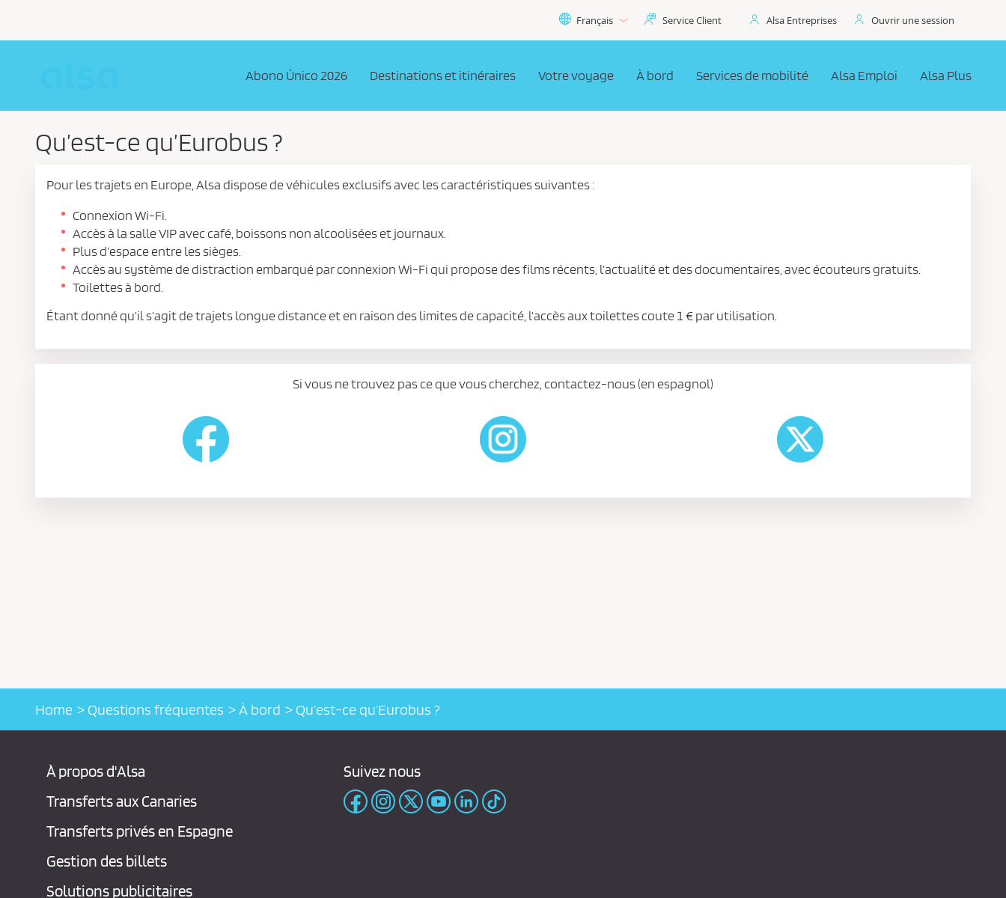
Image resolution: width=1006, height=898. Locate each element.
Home (54, 709)
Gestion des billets (106, 861)
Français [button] (593, 20)
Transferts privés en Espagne (139, 831)
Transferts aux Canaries (121, 801)
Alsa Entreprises (801, 20)
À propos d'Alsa (95, 771)
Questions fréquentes (156, 709)
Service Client (692, 20)
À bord (260, 709)
